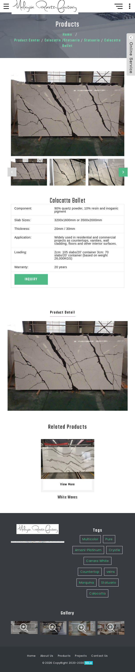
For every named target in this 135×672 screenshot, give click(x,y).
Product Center (27, 40)
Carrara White (97, 491)
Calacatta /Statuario (62, 40)
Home (67, 35)
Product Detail (62, 313)
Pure (109, 469)
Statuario (92, 40)
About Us (46, 656)
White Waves (68, 497)
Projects (81, 656)
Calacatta (97, 523)
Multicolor (90, 469)
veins (111, 502)
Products (64, 656)
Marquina (86, 513)
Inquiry (31, 279)
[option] (67, 113)
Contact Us (99, 656)
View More (67, 484)
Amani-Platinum (88, 480)
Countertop (89, 502)
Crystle (114, 480)
